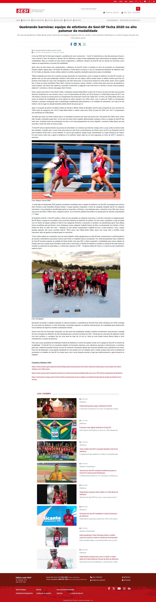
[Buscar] (107, 9)
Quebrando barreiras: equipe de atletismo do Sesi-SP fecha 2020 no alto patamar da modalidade (78, 29)
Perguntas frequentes (24, 593)
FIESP (115, 1)
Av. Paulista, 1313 (21, 580)
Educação (59, 20)
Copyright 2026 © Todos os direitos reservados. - (78, 600)
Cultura (49, 20)
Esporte (68, 20)
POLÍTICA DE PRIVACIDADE (65, 590)
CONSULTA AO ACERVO (43, 593)
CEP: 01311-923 (21, 582)
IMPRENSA (126, 577)
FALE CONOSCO (96, 577)
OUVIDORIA (126, 580)
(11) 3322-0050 (63, 577)
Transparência (112, 20)
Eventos (77, 20)
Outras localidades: (66, 579)
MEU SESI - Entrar (130, 12)
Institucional (21, 590)
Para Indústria (38, 20)
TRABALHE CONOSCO (97, 580)
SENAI (131, 1)
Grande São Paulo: (62, 577)
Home (18, 20)
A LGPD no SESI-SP (76, 593)
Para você (26, 20)
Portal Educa (111, 12)
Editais (38, 590)
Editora (59, 593)
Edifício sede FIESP (23, 578)
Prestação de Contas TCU (130, 20)
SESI (126, 1)
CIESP (121, 1)
